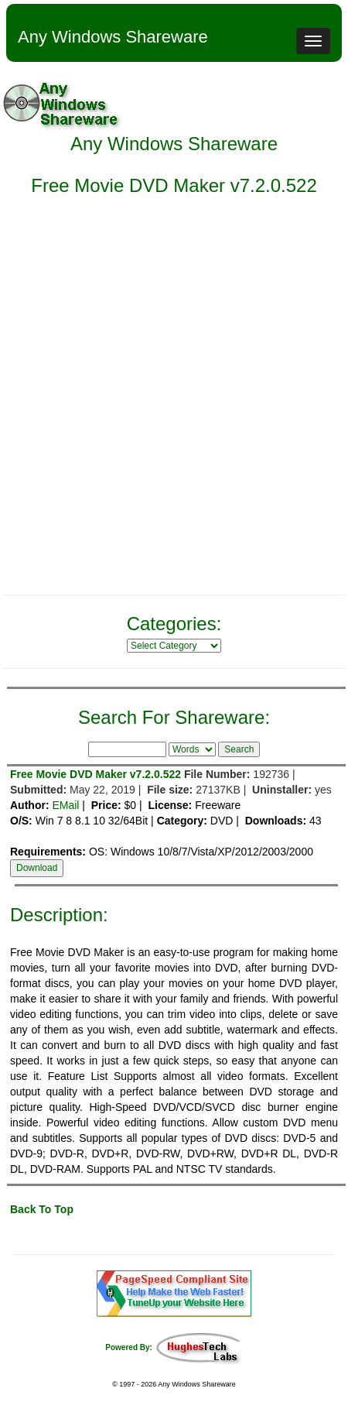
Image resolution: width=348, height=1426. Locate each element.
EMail (65, 805)
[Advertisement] (174, 405)
